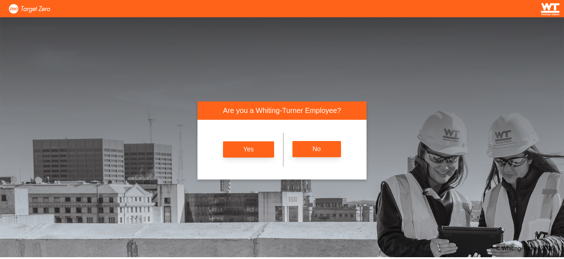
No (317, 149)
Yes (248, 149)
